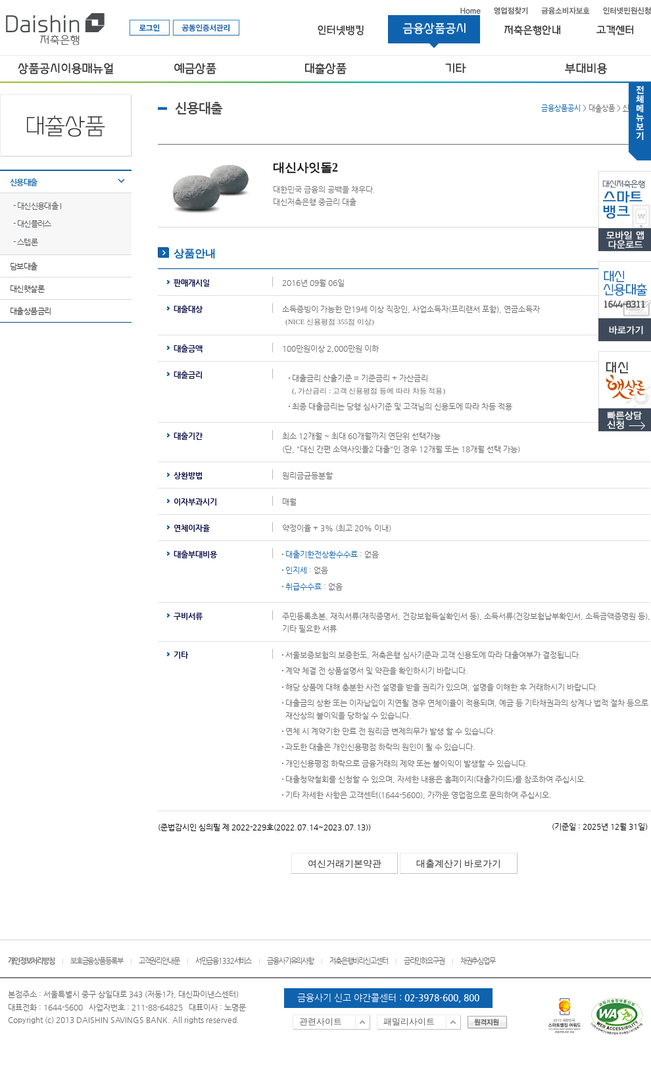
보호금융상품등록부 (96, 961)
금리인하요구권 (424, 961)
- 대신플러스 (32, 223)
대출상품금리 (30, 311)
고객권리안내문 (159, 961)
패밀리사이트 (409, 1021)
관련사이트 (320, 1021)
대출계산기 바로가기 (459, 864)
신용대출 (23, 182)
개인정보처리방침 (31, 961)
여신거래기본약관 (344, 864)
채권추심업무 (477, 961)
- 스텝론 (25, 242)
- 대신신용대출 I (37, 205)
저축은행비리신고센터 (358, 961)
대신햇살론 (27, 288)
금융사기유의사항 (290, 961)
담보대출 (23, 266)
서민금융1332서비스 (223, 961)
